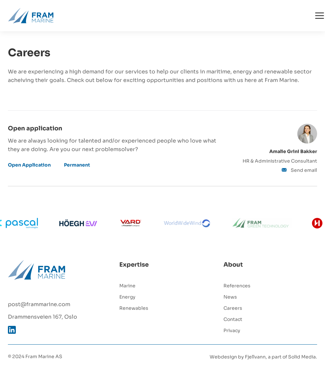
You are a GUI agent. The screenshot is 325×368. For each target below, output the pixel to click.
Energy (127, 296)
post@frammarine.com (39, 304)
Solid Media (302, 356)
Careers (232, 307)
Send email (299, 170)
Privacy (231, 330)
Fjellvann (255, 356)
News (230, 296)
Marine (127, 285)
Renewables (133, 307)
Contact (232, 318)
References (237, 285)
